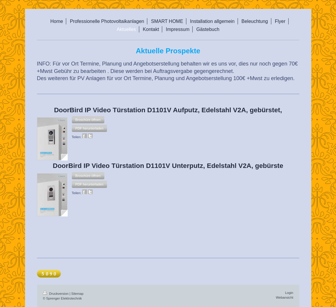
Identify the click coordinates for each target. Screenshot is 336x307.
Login (289, 292)
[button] (88, 119)
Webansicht (284, 297)
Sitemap (77, 293)
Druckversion (56, 293)
